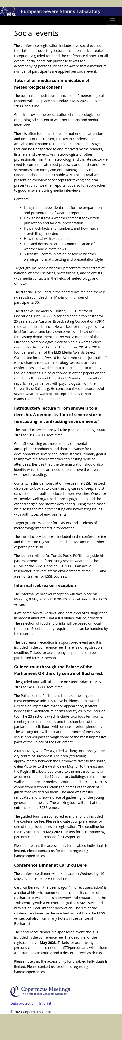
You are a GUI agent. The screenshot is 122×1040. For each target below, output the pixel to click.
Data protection (22, 1003)
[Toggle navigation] (112, 20)
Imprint (45, 1003)
